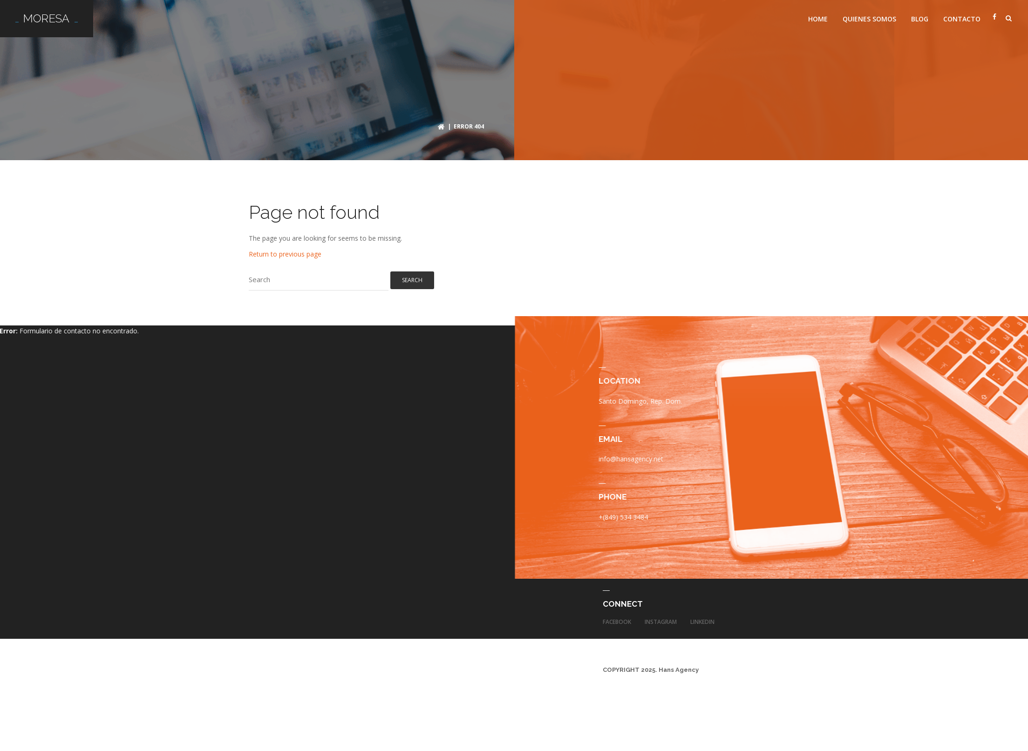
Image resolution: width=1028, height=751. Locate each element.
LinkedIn (702, 619)
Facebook (617, 619)
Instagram (661, 619)
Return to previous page (285, 250)
